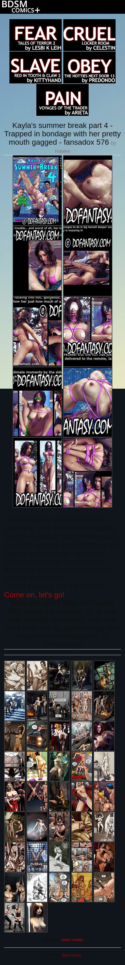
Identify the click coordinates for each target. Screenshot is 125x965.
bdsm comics (71, 955)
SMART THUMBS (72, 940)
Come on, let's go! (34, 595)
